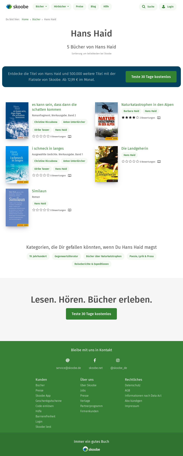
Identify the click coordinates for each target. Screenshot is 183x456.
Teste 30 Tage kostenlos (151, 77)
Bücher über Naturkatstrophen (104, 256)
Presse (84, 395)
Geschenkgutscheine (49, 401)
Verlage (85, 401)
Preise (79, 6)
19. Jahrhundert (38, 256)
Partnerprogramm (91, 406)
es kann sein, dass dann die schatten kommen (54, 107)
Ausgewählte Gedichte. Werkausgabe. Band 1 (57, 154)
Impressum (132, 406)
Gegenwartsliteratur (66, 256)
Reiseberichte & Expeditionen (92, 264)
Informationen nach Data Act (143, 395)
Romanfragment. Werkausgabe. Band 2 (54, 115)
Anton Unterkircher (74, 122)
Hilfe (106, 6)
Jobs (83, 390)
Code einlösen (45, 406)
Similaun (39, 191)
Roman (36, 196)
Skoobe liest (43, 426)
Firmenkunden (89, 411)
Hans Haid (61, 129)
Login (168, 6)
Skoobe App (43, 395)
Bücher (40, 6)
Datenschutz (132, 385)
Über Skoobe (88, 385)
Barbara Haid (131, 111)
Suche (148, 6)
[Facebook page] (95, 363)
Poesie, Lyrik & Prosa (142, 256)
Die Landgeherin (134, 148)
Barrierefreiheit (45, 416)
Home (25, 19)
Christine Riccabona (45, 122)
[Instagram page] (119, 363)
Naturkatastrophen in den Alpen (147, 104)
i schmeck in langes (48, 148)
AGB (127, 390)
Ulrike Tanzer (41, 129)
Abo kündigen (133, 401)
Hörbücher (60, 6)
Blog (93, 6)
